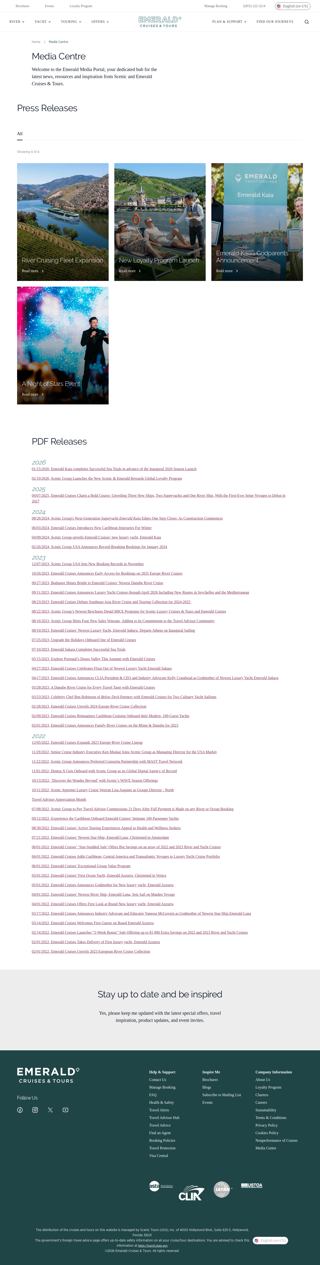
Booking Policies (162, 1140)
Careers (261, 1102)
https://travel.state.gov (153, 1245)
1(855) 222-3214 (251, 6)
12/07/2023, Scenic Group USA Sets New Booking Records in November (88, 564)
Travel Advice (160, 1125)
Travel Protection (162, 1148)
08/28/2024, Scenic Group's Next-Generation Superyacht (75, 518)
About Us (262, 1080)
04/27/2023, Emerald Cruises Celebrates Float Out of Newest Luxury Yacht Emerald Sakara (102, 668)
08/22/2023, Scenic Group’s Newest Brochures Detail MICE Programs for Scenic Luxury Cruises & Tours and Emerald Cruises (129, 611)
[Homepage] (160, 22)
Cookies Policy (266, 1133)
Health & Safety (161, 1102)
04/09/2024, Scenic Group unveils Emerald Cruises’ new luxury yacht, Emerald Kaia (96, 537)
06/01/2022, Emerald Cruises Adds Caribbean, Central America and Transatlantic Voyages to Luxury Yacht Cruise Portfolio (126, 856)
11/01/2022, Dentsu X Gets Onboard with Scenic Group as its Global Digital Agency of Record (104, 771)
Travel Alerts (159, 1110)
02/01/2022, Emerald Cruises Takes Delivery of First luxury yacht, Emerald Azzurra (96, 942)
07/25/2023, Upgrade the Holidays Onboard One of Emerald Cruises (84, 640)
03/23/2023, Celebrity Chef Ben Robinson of (66, 697)
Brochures (19, 6)
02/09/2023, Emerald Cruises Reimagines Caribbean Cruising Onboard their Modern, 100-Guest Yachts (110, 716)
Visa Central (158, 1156)
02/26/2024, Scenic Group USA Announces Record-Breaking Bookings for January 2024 (99, 547)
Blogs (206, 1087)
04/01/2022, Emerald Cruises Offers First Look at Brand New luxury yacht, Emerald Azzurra (102, 904)
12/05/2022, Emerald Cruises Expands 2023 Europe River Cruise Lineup (87, 742)
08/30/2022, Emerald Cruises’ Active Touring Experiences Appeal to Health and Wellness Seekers (106, 828)
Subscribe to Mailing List (221, 1095)
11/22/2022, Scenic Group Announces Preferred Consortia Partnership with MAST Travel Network (107, 761)
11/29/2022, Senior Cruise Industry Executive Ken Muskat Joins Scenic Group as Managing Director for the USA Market (124, 752)
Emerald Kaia (130, 518)
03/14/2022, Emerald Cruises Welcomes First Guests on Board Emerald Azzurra (93, 923)
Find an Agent (160, 1133)
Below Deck (110, 697)
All (20, 133)
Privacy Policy (266, 1125)
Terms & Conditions (270, 1118)
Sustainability (265, 1110)
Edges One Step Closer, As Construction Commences (182, 518)
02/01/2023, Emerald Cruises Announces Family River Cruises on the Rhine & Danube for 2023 (105, 725)
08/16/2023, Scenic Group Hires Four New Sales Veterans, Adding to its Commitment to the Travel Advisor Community (123, 621)
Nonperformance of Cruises (276, 1140)
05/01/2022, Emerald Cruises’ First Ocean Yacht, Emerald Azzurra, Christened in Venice (99, 875)
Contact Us (157, 1080)
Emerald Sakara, (126, 630)
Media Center (265, 1148)
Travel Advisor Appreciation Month (59, 799)
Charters (261, 1095)
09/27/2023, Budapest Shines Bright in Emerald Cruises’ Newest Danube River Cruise (97, 583)
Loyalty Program (78, 6)
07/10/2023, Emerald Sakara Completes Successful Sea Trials (78, 649)
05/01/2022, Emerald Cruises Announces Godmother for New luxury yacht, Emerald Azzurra (102, 885)
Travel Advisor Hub (164, 1118)
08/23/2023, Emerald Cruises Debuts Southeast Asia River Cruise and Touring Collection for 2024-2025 (111, 602)
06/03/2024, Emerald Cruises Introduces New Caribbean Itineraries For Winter (92, 528)
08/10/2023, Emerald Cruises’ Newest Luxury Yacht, (72, 630)
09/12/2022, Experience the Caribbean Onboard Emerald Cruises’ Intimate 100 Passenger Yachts (105, 818)
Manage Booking (212, 6)
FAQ (153, 1095)
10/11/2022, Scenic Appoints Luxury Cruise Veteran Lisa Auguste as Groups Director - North (103, 790)
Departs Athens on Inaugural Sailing (167, 630)
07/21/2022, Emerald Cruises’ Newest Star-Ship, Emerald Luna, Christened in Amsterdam (100, 837)
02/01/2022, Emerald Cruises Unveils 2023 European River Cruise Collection (91, 951)
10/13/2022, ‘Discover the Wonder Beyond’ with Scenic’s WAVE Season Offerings (95, 780)
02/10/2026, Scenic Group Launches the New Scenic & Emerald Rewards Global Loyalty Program (107, 478)
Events (46, 6)
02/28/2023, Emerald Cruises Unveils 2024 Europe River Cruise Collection (89, 706)
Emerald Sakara (266, 678)
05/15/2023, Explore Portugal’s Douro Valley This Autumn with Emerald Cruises (93, 659)
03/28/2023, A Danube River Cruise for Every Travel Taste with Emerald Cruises (93, 687)
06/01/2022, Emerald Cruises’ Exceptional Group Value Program (81, 866)
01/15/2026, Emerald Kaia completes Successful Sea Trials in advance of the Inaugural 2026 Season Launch (114, 469)
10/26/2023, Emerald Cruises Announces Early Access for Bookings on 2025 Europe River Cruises (107, 573)
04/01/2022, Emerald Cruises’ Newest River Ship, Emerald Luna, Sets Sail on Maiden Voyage (103, 894)
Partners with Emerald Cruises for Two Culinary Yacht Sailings (168, 697)
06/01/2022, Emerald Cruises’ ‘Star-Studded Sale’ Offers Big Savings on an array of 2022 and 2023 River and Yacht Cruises (126, 847)
